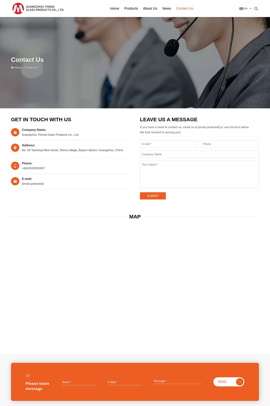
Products (131, 8)
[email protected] (209, 127)
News (166, 8)
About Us (150, 8)
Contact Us (184, 8)
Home (114, 8)
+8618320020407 (33, 168)
